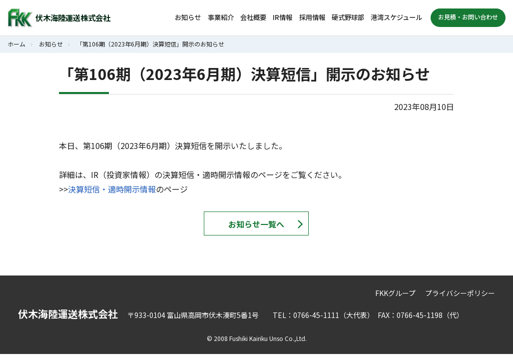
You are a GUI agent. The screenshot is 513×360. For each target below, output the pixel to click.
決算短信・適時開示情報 (112, 189)
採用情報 (312, 17)
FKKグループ (395, 293)
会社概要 (253, 17)
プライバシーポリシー (460, 293)
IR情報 (282, 17)
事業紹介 (221, 17)
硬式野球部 (348, 17)
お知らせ (188, 17)
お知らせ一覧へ (256, 224)
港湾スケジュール (396, 17)
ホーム (16, 44)
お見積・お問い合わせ (468, 17)
